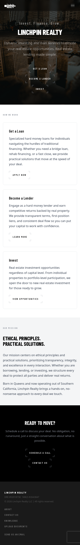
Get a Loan (40, 69)
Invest (40, 89)
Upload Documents (15, 526)
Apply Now (19, 175)
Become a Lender (39, 79)
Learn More (20, 237)
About (8, 509)
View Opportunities (25, 299)
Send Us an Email (14, 534)
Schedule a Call (40, 453)
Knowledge (11, 520)
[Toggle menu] (73, 5)
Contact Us (40, 463)
